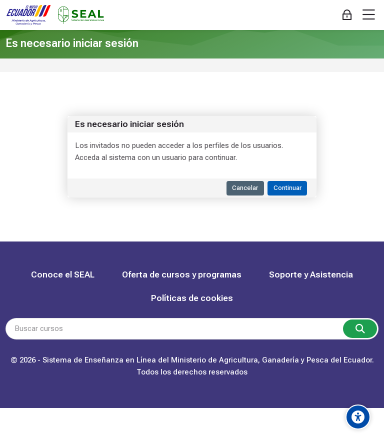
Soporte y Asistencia (311, 275)
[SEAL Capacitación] (55, 15)
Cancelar (245, 188)
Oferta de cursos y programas (182, 275)
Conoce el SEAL (62, 275)
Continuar (288, 188)
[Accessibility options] (358, 417)
